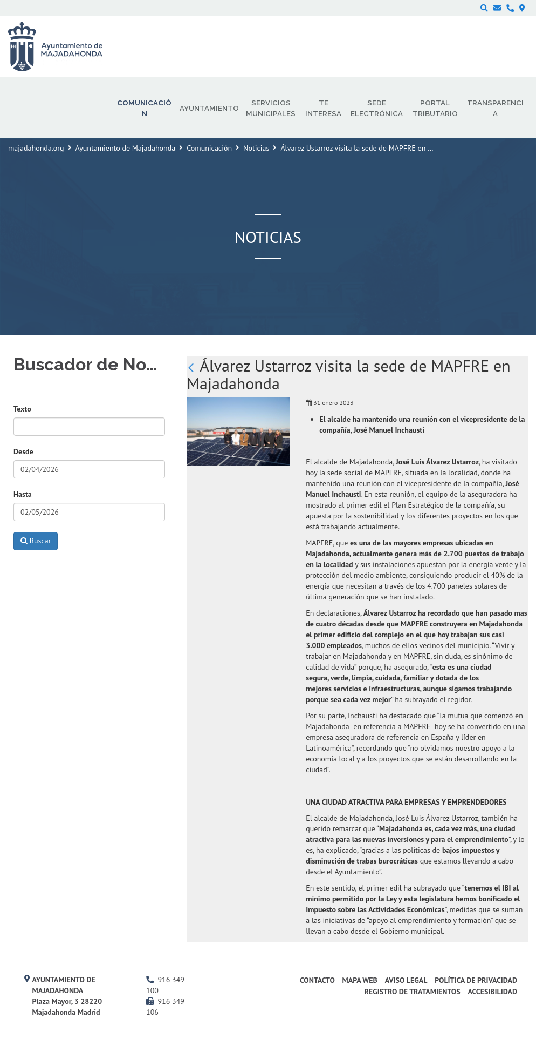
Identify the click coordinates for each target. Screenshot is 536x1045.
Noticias (256, 148)
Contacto (317, 980)
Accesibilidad (492, 991)
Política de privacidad (476, 980)
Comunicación (209, 148)
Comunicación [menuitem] (144, 108)
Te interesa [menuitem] (323, 108)
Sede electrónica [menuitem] (377, 108)
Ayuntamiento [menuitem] (209, 108)
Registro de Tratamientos (412, 991)
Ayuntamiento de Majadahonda (125, 148)
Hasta (22, 494)
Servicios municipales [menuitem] (271, 108)
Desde (23, 451)
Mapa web (359, 980)
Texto (22, 409)
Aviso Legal (406, 980)
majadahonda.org (36, 148)
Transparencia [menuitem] (495, 108)
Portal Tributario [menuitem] (435, 108)
